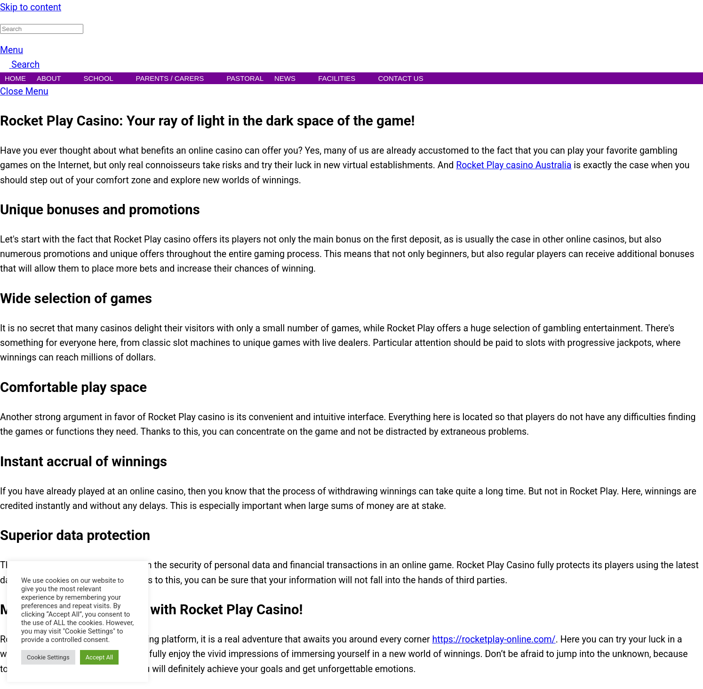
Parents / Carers (176, 79)
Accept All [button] (99, 657)
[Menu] (11, 50)
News (290, 79)
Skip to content (30, 7)
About (55, 79)
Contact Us (406, 79)
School (104, 79)
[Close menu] (24, 91)
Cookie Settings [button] (48, 657)
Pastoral (245, 78)
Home (15, 78)
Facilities (342, 79)
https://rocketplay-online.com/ (493, 639)
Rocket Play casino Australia (513, 165)
